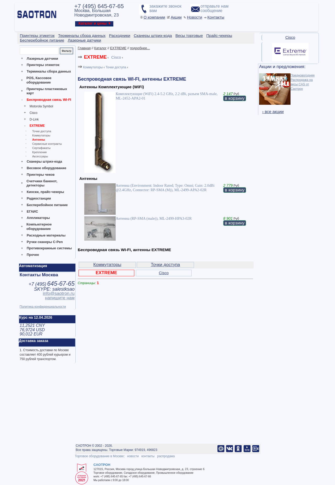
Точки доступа (41, 131)
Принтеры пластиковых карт (46, 91)
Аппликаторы (38, 218)
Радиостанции (39, 198)
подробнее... (140, 48)
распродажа (166, 456)
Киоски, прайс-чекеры (45, 192)
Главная (84, 48)
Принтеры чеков (40, 175)
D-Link (34, 119)
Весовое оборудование (46, 168)
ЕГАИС (32, 211)
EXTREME (37, 126)
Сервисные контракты (47, 143)
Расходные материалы (46, 235)
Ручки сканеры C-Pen (45, 242)
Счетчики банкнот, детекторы (41, 183)
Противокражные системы (49, 248)
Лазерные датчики (42, 58)
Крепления (39, 152)
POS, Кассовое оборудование (38, 80)
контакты (147, 456)
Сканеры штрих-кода (44, 161)
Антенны (38, 139)
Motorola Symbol (41, 106)
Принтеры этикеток (43, 65)
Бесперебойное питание (47, 205)
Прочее (33, 255)
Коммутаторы (41, 135)
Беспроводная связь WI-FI (49, 100)
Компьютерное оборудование (39, 226)
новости (133, 456)
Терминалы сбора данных (49, 71)
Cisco (33, 113)
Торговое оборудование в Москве (99, 456)
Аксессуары (40, 156)
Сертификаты (41, 148)
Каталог (100, 48)
